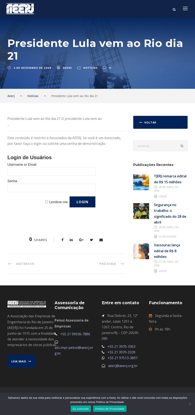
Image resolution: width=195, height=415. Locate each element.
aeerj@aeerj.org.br (123, 365)
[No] (190, 404)
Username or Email (21, 164)
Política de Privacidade (109, 408)
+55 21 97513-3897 (122, 358)
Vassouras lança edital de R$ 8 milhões (167, 251)
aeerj (67, 67)
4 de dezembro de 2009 (32, 67)
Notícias (90, 67)
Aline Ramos (167, 236)
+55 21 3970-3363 (121, 346)
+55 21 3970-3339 (121, 352)
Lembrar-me (58, 202)
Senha (12, 181)
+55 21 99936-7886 (75, 334)
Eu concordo (81, 408)
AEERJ (163, 196)
